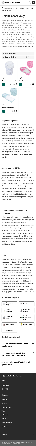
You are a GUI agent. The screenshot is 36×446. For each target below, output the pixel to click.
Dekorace (5, 415)
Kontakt (4, 434)
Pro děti (15, 8)
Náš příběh (5, 389)
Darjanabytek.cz (8, 8)
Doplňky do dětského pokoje (26, 8)
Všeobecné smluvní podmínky (9, 442)
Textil (3, 411)
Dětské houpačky (7, 310)
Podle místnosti (7, 423)
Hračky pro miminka (8, 317)
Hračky (24, 303)
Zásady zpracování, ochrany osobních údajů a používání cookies (17, 442)
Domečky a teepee (25, 310)
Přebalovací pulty (8, 303)
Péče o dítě (8, 330)
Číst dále (28, 46)
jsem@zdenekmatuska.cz (13, 376)
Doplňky (4, 399)
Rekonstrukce (6, 407)
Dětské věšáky (26, 324)
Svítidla (4, 419)
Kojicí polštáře (9, 324)
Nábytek (4, 403)
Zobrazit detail (3, 84)
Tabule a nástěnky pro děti (25, 317)
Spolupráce (5, 385)
